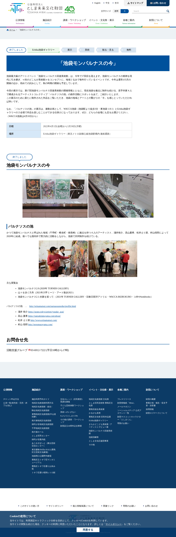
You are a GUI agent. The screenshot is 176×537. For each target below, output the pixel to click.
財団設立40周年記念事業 (71, 426)
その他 (92, 445)
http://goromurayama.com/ (40, 324)
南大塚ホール (38, 432)
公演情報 (20, 20)
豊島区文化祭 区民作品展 (100, 417)
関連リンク (108, 506)
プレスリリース (124, 399)
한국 (117, 3)
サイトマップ (136, 3)
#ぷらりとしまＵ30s (69, 416)
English (97, 3)
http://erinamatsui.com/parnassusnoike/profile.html (52, 306)
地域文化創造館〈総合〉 (42, 407)
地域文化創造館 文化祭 (99, 399)
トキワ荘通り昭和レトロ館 (43, 472)
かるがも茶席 (95, 413)
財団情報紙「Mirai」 (126, 403)
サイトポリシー (114, 524)
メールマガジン (124, 407)
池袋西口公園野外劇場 (41, 456)
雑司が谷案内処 (38, 439)
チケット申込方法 (11, 399)
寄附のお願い (123, 423)
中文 (108, 3)
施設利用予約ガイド (40, 399)
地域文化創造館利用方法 (42, 403)
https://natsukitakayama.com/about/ (44, 316)
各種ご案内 (128, 20)
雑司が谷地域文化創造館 (42, 424)
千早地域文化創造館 (40, 428)
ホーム (12, 30)
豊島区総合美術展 (96, 409)
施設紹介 (47, 20)
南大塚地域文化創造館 (41, 420)
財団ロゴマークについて (156, 413)
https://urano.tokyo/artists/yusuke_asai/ (46, 312)
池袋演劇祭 (94, 437)
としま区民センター (40, 436)
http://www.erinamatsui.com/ (43, 320)
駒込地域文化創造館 (40, 410)
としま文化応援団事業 (98, 441)
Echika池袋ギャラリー (98, 420)
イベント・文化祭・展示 (101, 20)
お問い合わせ (159, 3)
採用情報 (150, 409)
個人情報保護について (83, 506)
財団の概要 (151, 399)
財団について (156, 20)
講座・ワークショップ (74, 20)
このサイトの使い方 (29, 506)
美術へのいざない (68, 412)
